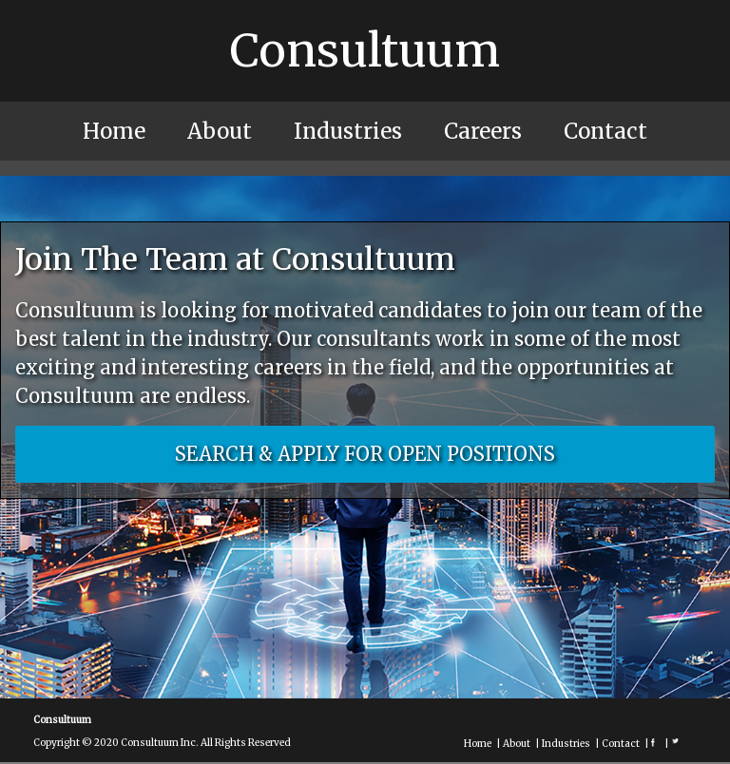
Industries (348, 131)
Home (114, 131)
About (219, 131)
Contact (605, 131)
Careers (483, 131)
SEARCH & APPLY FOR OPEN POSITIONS (365, 454)
